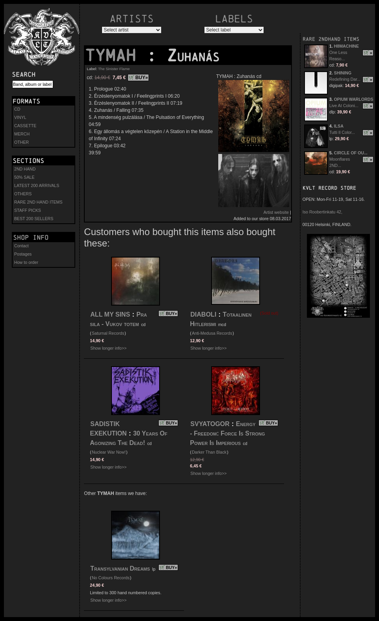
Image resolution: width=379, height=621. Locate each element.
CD (17, 109)
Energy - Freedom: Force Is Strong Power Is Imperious (227, 433)
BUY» (141, 77)
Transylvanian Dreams (120, 568)
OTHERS (23, 193)
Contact (21, 245)
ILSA (339, 126)
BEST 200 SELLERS (33, 218)
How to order (26, 262)
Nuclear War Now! (109, 452)
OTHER (21, 142)
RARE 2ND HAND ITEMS (38, 202)
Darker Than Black (209, 452)
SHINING (342, 72)
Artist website (276, 212)
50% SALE (24, 177)
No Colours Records (111, 577)
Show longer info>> (108, 348)
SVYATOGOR (209, 424)
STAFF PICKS (27, 210)
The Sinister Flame (114, 69)
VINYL (20, 117)
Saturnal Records (108, 333)
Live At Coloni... (344, 105)
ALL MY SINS (110, 314)
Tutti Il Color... (342, 132)
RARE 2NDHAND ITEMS (331, 39)
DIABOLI (203, 314)
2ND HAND (24, 169)
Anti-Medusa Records (212, 333)
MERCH (22, 134)
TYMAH (115, 55)
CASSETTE (25, 125)
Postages (23, 254)
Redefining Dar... (344, 79)
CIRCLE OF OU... (351, 152)
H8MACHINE (346, 46)
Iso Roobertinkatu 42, (322, 211)
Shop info (30, 237)
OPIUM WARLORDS (353, 99)
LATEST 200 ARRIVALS (36, 185)
